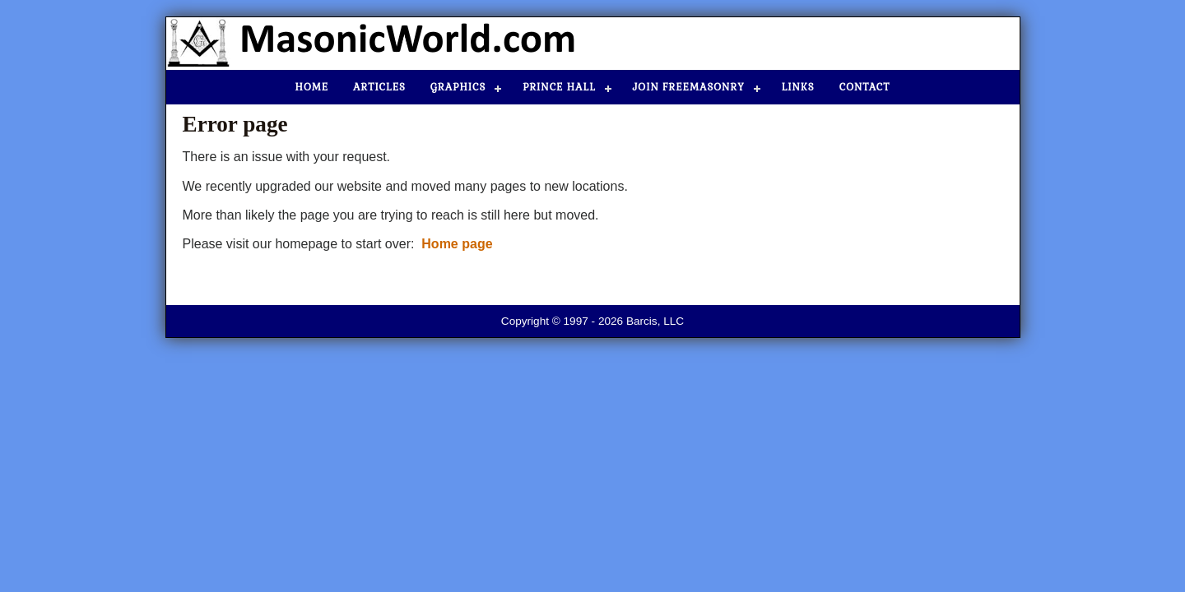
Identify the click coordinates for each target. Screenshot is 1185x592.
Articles (379, 87)
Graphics (458, 87)
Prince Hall (559, 87)
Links (798, 87)
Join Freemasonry (689, 87)
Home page (456, 244)
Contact (864, 87)
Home (312, 87)
